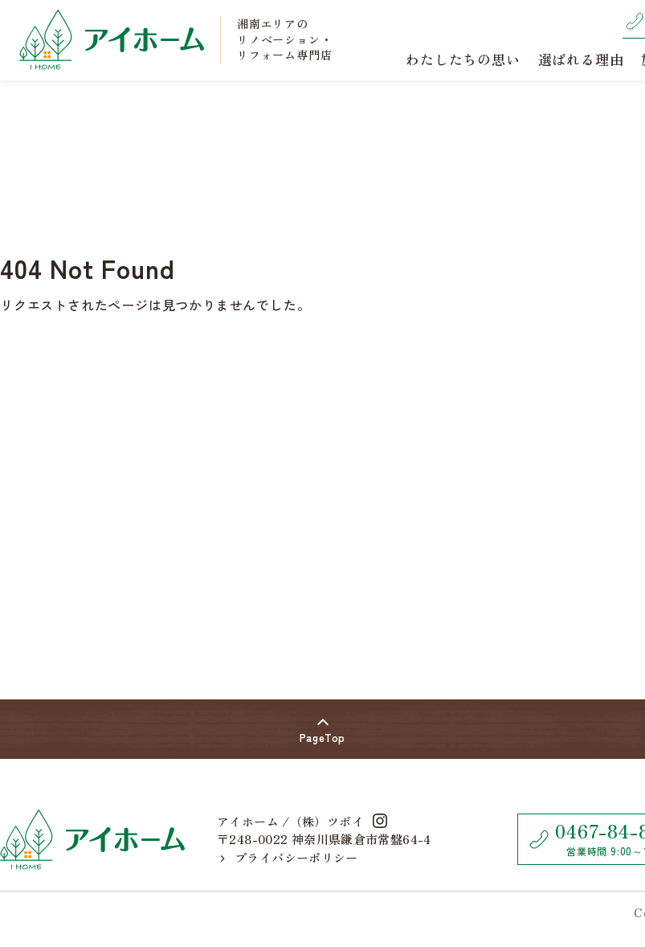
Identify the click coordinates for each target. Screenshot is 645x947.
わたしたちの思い (463, 59)
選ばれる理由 (581, 59)
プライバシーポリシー (289, 857)
